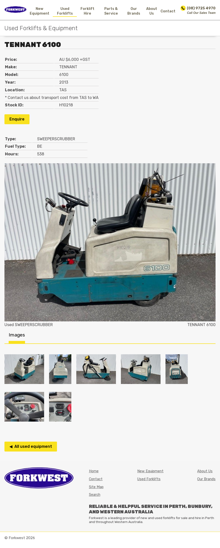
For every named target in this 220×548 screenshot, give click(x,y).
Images (17, 335)
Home (94, 471)
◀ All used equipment (30, 446)
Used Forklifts (65, 11)
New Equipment (39, 11)
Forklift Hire (87, 11)
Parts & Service (111, 11)
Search (94, 495)
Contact (168, 11)
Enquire (17, 119)
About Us (151, 11)
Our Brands (133, 11)
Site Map (96, 487)
